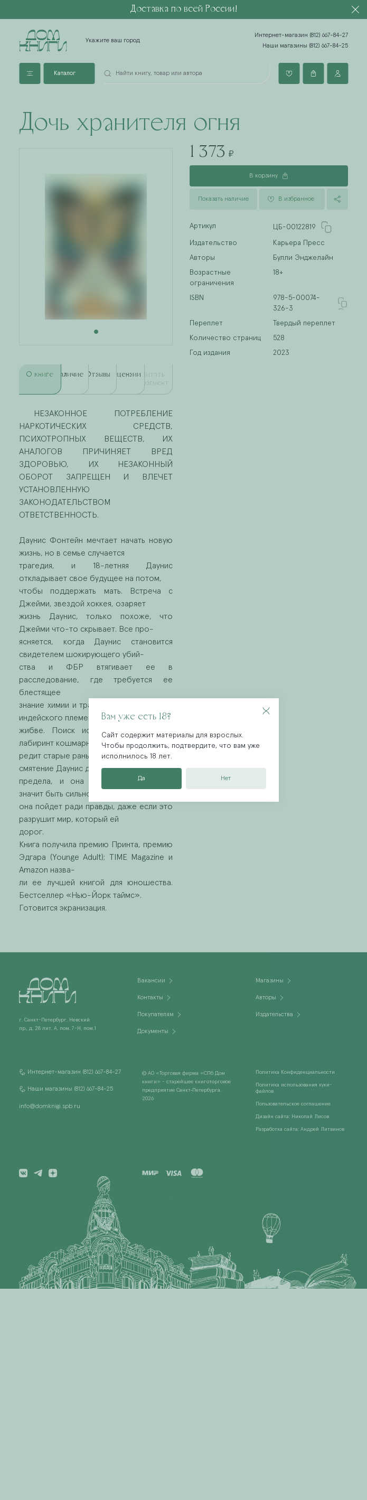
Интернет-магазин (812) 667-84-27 (301, 35)
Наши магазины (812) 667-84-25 (305, 46)
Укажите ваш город (113, 41)
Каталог (65, 73)
